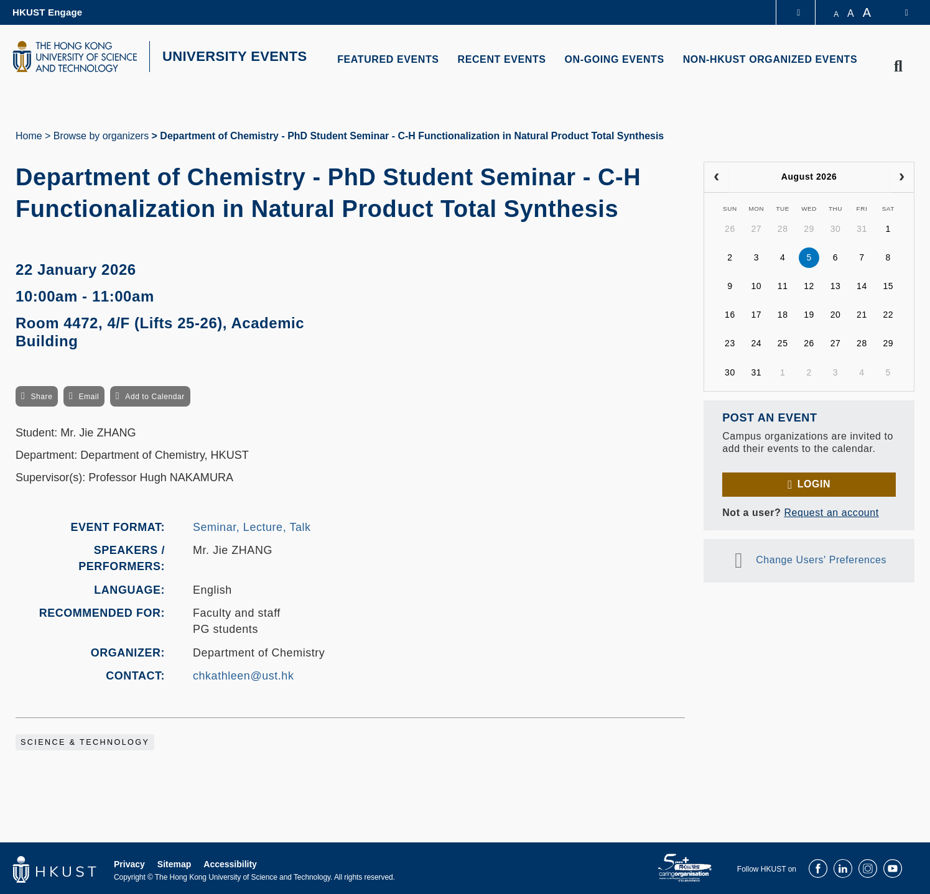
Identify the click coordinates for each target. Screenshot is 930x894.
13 (835, 286)
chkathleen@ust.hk (243, 676)
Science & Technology (85, 742)
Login (813, 484)
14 (862, 286)
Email (88, 396)
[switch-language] (899, 12)
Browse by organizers (101, 136)
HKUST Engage (47, 12)
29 (809, 229)
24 (756, 343)
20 (835, 315)
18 (783, 315)
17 (756, 315)
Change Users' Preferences (821, 560)
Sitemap (174, 864)
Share (41, 396)
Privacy (129, 864)
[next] (902, 177)
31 (862, 229)
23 (730, 343)
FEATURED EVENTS (388, 59)
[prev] (716, 177)
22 (888, 315)
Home (29, 136)
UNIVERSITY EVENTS (234, 56)
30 (835, 229)
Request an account (831, 512)
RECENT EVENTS (502, 59)
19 (809, 315)
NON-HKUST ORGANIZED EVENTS (770, 59)
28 (783, 229)
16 (730, 315)
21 (862, 315)
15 (888, 286)
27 (756, 229)
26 (730, 229)
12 (809, 286)
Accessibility (230, 864)
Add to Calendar (155, 396)
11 (783, 286)
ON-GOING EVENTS (614, 59)
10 (756, 286)
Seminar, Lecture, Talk (252, 527)
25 (783, 343)
